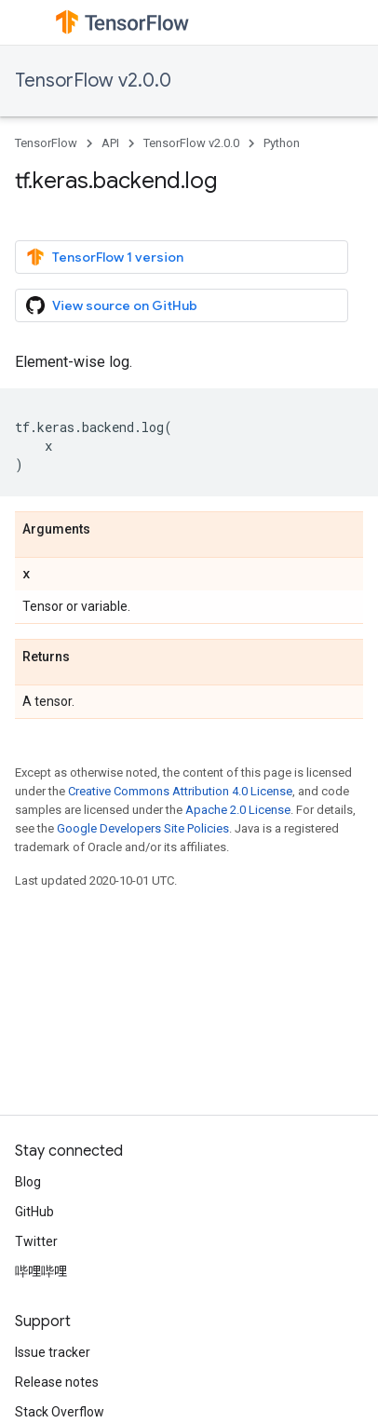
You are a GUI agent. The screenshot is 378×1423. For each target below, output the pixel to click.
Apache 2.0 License (237, 810)
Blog (28, 1181)
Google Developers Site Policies (143, 828)
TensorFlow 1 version (104, 257)
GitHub (34, 1211)
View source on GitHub (111, 305)
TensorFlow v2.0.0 (93, 80)
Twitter (36, 1241)
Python (281, 143)
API (110, 143)
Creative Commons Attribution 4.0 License (180, 791)
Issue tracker (52, 1352)
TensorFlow (46, 143)
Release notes (57, 1382)
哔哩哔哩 (41, 1271)
